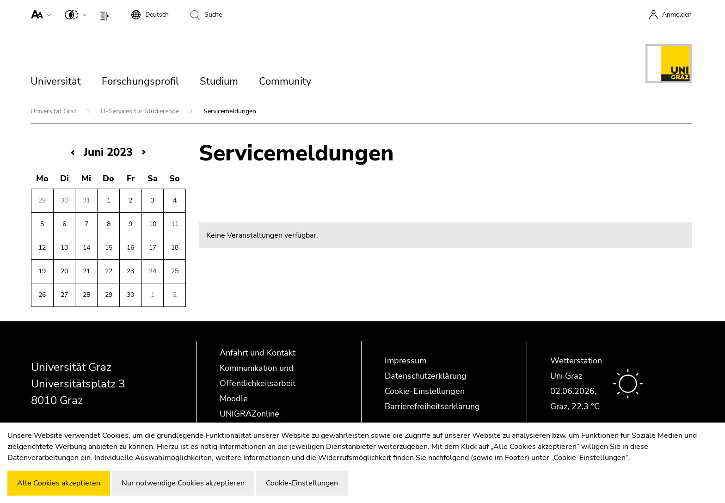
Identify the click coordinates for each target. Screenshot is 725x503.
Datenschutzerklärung (426, 375)
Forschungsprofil (140, 81)
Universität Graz (54, 111)
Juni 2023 (108, 152)
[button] (39, 14)
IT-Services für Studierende (141, 111)
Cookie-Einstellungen (425, 391)
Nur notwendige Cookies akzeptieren (183, 483)
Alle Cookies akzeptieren (58, 483)
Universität (56, 81)
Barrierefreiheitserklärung (432, 406)
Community (285, 81)
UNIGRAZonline (249, 413)
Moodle (234, 398)
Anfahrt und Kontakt (257, 352)
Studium (219, 81)
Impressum (405, 360)
